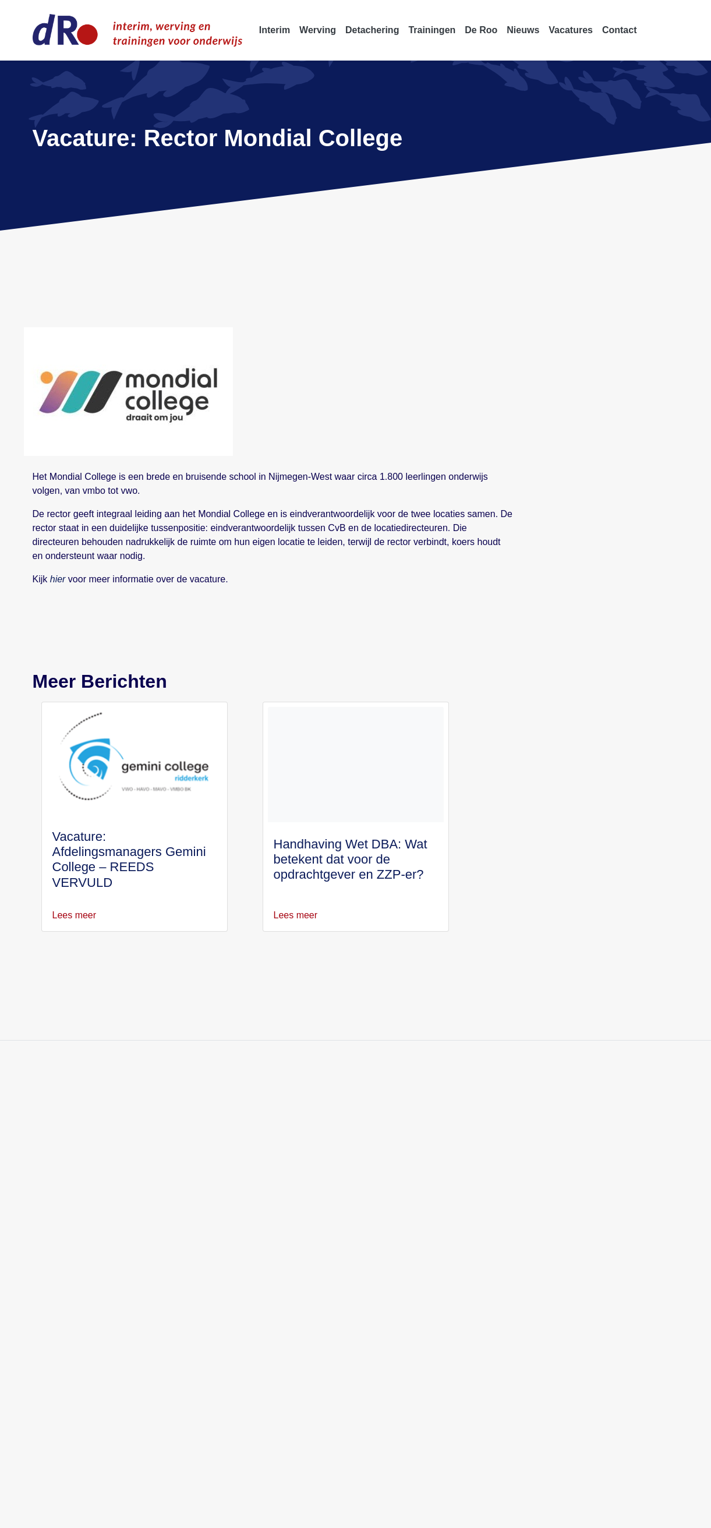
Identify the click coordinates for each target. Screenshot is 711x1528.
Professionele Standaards (490, 1513)
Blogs (265, 1238)
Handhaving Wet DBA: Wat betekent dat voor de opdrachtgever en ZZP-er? (350, 859)
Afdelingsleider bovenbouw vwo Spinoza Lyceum (581, 1168)
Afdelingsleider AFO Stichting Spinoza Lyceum (576, 1182)
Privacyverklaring (156, 1513)
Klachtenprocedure (575, 1513)
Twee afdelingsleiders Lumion (543, 1196)
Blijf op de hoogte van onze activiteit (214, 1047)
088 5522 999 (68, 1182)
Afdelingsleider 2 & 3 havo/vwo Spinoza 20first (577, 1224)
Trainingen (275, 1182)
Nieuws (269, 1210)
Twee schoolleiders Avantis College (554, 1210)
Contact (270, 1224)
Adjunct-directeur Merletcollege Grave (562, 1140)
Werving (271, 1154)
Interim (268, 1140)
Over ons (272, 1196)
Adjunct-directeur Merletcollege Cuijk (560, 1154)
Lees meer (80, 915)
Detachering (278, 1168)
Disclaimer (216, 1513)
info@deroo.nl (68, 1196)
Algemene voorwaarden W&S (387, 1513)
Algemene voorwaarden (286, 1513)
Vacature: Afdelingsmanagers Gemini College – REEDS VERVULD (131, 852)
